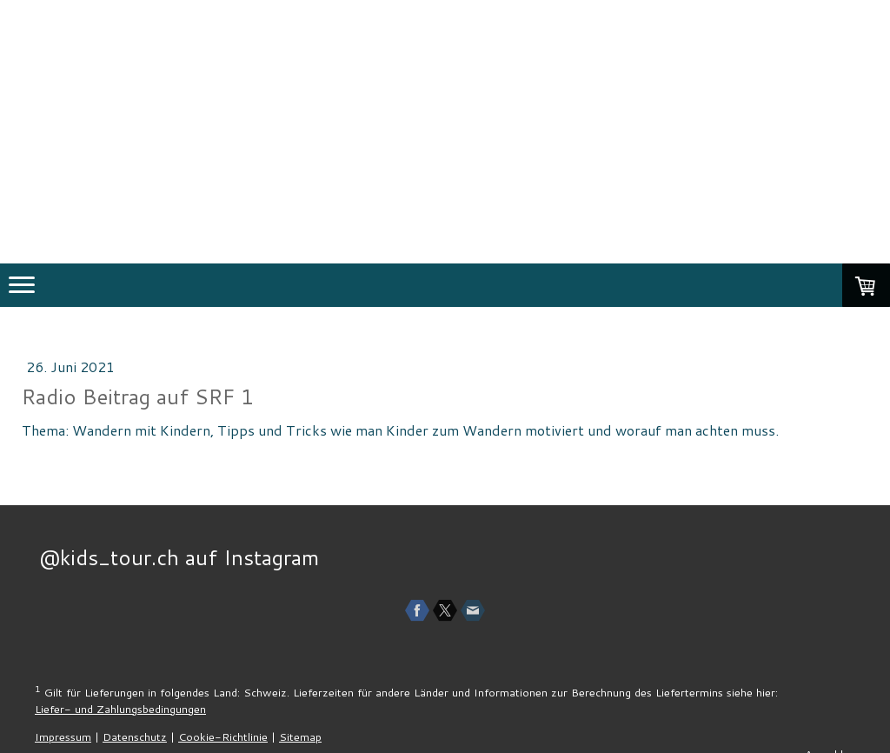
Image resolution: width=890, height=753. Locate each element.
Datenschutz (135, 736)
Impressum (63, 736)
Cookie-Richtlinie (223, 736)
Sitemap (300, 736)
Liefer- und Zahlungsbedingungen (120, 708)
